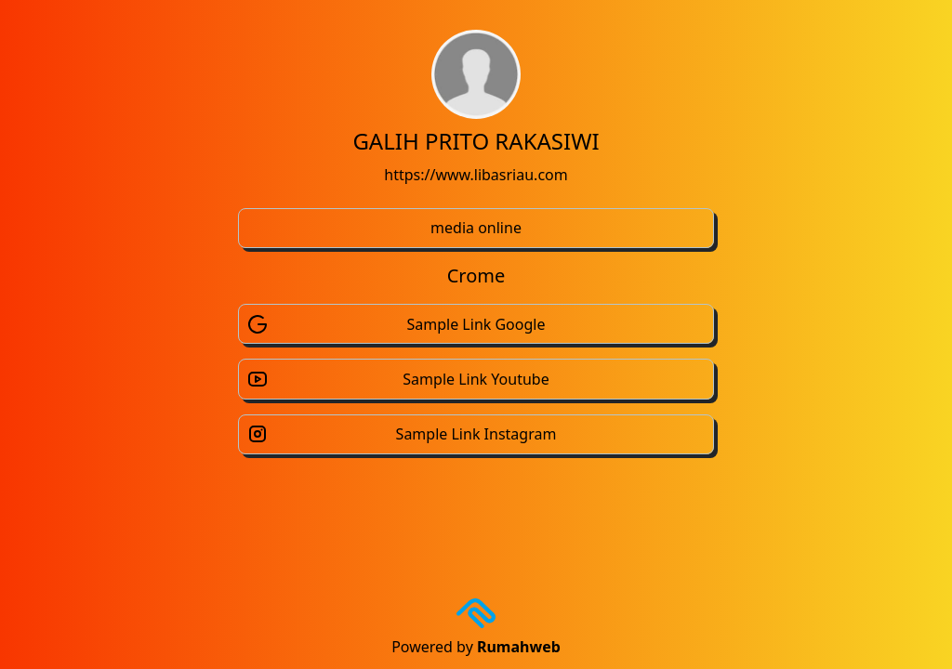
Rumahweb (519, 646)
